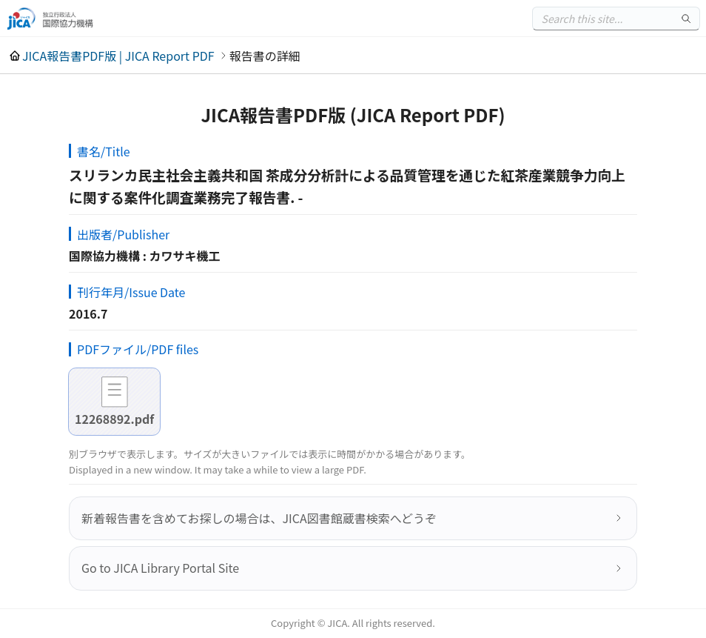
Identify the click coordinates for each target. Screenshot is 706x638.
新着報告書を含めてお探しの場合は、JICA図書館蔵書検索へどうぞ (259, 518)
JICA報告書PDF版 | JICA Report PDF (118, 55)
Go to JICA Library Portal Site (160, 567)
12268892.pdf (114, 419)
